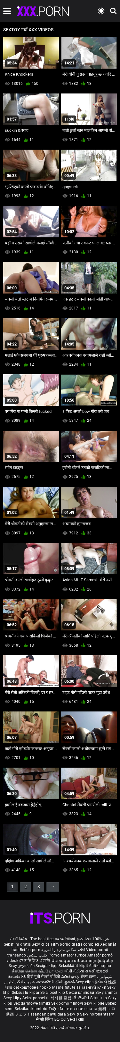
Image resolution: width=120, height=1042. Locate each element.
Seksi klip (99, 998)
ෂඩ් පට (61, 1019)
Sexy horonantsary (97, 1014)
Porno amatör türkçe (67, 955)
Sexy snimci (106, 992)
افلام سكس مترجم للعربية (63, 950)
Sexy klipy (13, 998)
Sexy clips (41, 944)
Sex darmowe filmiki (31, 1003)
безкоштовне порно (32, 987)
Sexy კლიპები (22, 966)
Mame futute (63, 987)
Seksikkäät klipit (74, 966)
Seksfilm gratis (17, 944)
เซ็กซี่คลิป (81, 998)
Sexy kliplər (94, 1003)
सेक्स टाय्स (89, 976)
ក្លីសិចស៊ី (101, 982)
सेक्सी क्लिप (45, 1019)
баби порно (100, 966)
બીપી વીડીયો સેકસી (79, 971)
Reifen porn (30, 950)
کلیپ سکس (37, 955)
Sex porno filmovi (67, 1003)
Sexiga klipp (47, 966)
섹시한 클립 (61, 998)
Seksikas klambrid (32, 1009)
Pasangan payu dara (47, 1014)
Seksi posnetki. (36, 998)
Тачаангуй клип (92, 987)
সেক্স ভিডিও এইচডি (34, 960)
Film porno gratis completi (75, 944)
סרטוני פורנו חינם (82, 1009)
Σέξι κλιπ (58, 1009)
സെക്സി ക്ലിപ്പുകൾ (56, 982)
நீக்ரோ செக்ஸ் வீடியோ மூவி (37, 971)
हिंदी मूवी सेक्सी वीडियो (43, 976)
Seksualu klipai (26, 992)
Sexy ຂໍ (73, 1014)
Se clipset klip (53, 992)
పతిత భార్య (71, 976)
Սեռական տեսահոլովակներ (83, 960)
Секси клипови (80, 992)
